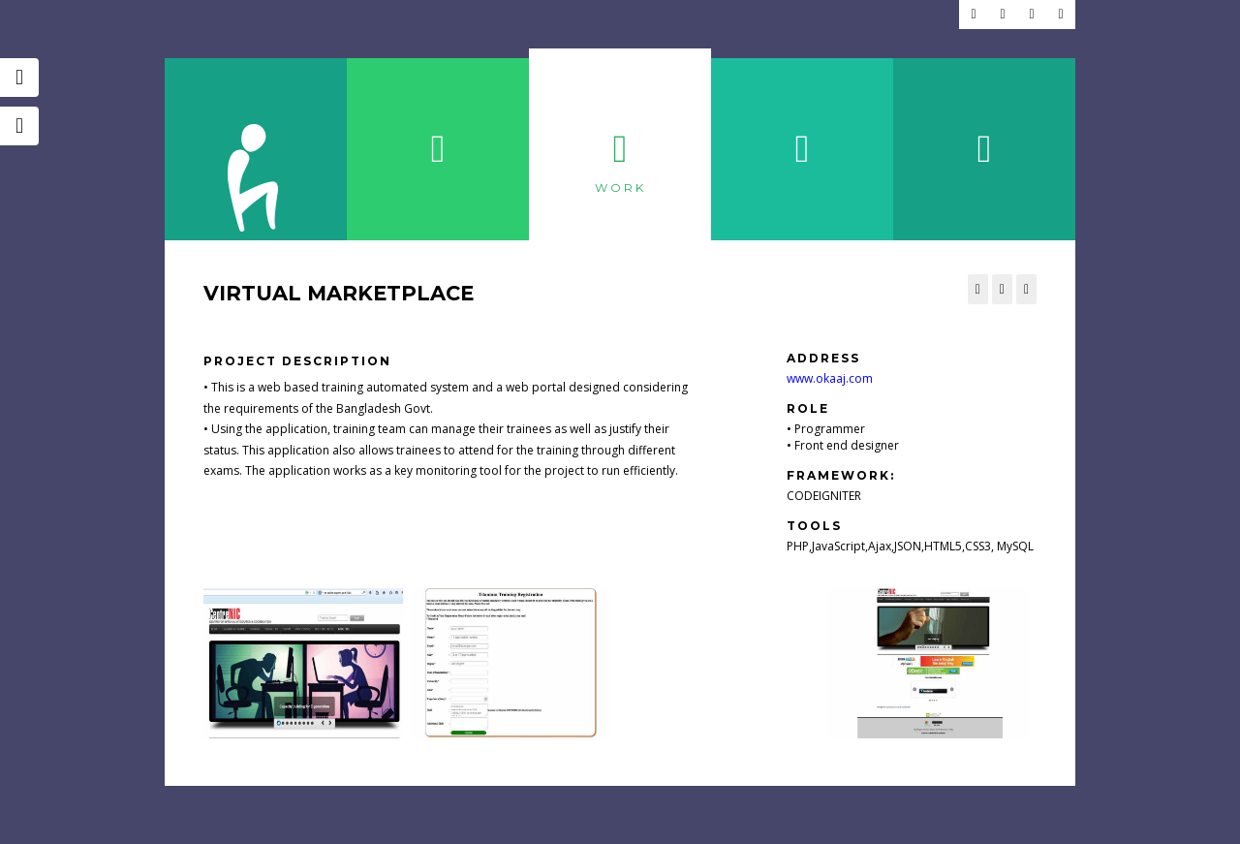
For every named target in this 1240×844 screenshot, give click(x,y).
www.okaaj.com (830, 378)
